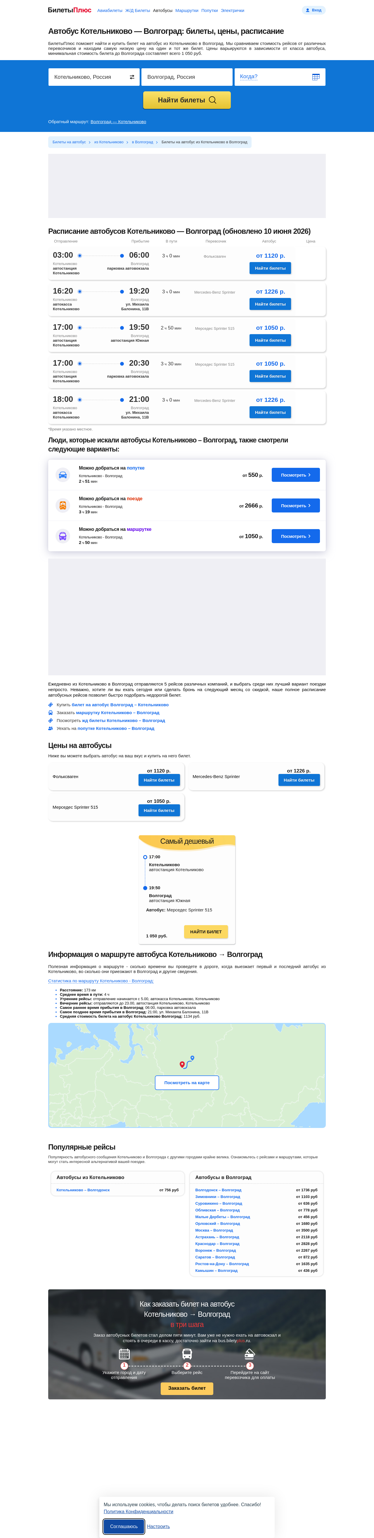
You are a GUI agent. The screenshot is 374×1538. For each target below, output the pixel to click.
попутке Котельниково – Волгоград (116, 728)
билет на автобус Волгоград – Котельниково (120, 704)
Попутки (209, 10)
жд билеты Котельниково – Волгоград (123, 720)
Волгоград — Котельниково (118, 121)
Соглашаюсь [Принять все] (124, 1526)
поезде (134, 498)
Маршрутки (186, 10)
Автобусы (163, 10)
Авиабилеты (109, 10)
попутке (136, 467)
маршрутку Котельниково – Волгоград (117, 712)
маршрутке (139, 529)
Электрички (232, 10)
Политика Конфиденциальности (138, 1511)
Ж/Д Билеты (137, 10)
